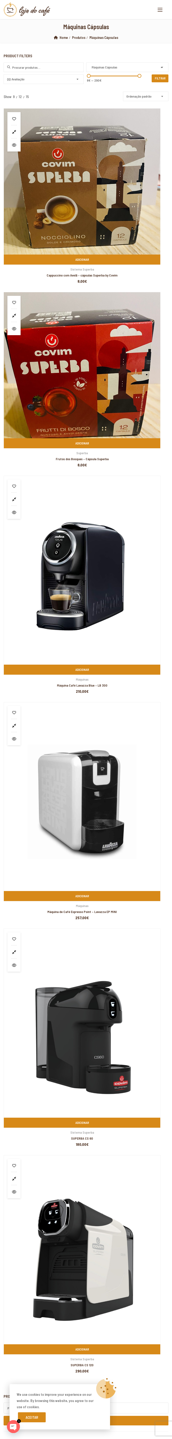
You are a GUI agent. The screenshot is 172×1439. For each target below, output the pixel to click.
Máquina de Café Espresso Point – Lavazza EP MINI (127, 328)
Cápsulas (10, 612)
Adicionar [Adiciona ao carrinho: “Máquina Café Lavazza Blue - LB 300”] (44, 312)
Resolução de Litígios (23, 942)
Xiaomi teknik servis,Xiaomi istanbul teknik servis (36, 1181)
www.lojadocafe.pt (18, 875)
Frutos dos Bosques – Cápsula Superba (127, 199)
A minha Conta (17, 917)
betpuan (37, 1312)
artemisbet (113, 1194)
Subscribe (163, 996)
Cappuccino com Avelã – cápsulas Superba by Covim (43, 199)
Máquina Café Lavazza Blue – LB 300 (44, 328)
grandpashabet (11, 1200)
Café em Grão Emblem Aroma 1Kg (43, 669)
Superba (127, 193)
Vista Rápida (14, 144)
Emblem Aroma (20, 584)
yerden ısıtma (138, 1175)
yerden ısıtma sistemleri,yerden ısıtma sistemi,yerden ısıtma (87, 1138)
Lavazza (15, 593)
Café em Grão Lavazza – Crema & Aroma (49, 687)
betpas (155, 1368)
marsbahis (28, 1113)
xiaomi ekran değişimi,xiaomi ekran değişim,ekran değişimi (78, 1113)
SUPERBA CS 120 (127, 457)
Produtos (79, 37)
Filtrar (160, 78)
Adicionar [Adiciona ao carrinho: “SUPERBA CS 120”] (127, 442)
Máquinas (44, 322)
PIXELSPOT (141, 1088)
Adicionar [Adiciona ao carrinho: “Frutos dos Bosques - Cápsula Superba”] (127, 183)
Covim (14, 574)
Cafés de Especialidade (19, 603)
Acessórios (11, 545)
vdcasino (146, 1194)
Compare (14, 131)
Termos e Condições (22, 951)
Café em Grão (13, 565)
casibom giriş (33, 1200)
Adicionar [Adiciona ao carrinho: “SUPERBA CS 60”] (44, 442)
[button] (160, 9)
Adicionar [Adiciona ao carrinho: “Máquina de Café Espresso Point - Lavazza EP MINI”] (127, 312)
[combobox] (127, 67)
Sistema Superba (44, 193)
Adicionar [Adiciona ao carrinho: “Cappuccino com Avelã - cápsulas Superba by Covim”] (44, 183)
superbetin (130, 1194)
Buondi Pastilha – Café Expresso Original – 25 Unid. (55, 651)
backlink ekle (10, 1113)
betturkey (7, 1374)
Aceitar (32, 1417)
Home (63, 37)
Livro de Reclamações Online (28, 934)
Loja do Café (59, 1088)
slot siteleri (42, 1305)
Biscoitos (10, 555)
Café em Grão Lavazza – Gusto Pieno (46, 706)
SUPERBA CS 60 (44, 457)
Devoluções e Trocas (23, 926)
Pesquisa (86, 513)
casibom (128, 1225)
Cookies (13, 959)
